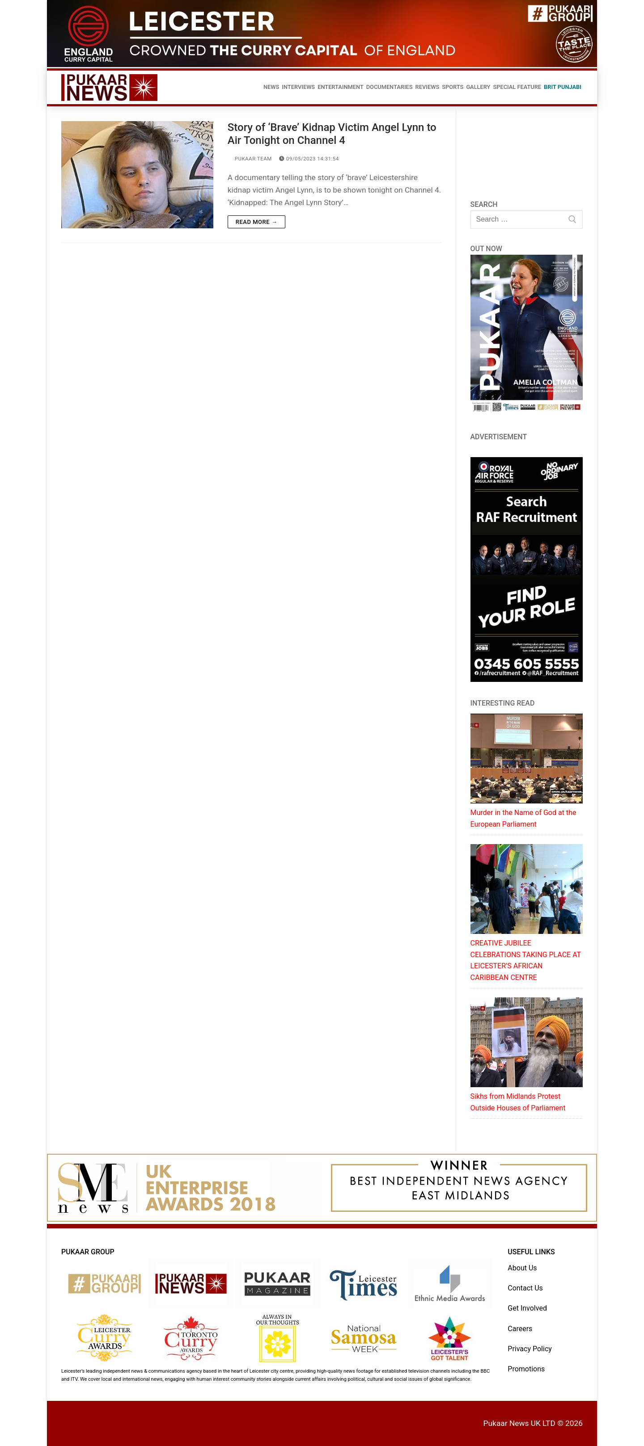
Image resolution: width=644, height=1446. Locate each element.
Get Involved (527, 1308)
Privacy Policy (530, 1349)
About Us (522, 1268)
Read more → (256, 222)
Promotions (526, 1369)
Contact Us (525, 1288)
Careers (520, 1328)
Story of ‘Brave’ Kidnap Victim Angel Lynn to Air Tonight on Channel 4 (332, 134)
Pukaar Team (250, 159)
